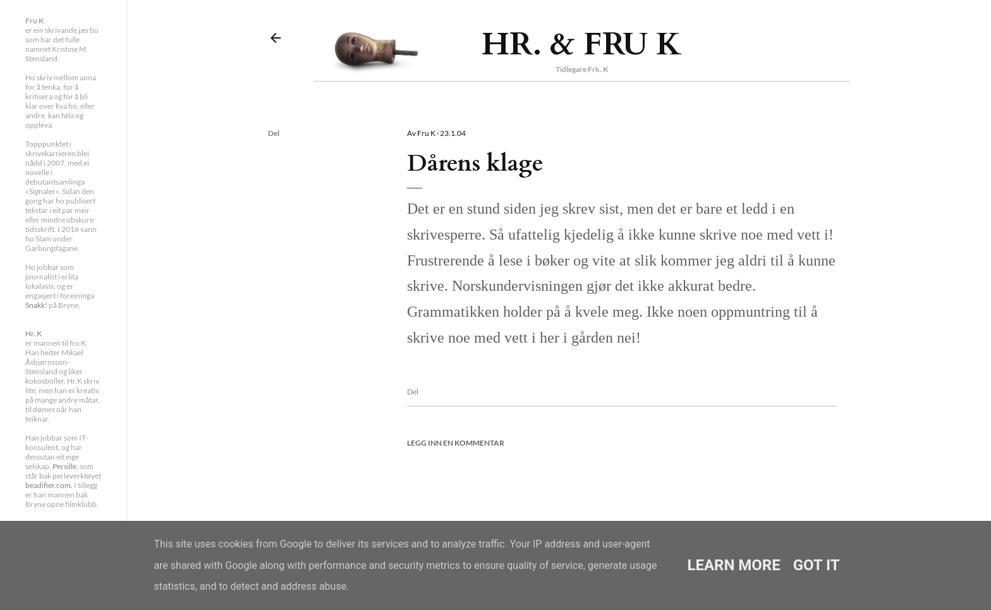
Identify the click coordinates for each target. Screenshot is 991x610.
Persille (64, 466)
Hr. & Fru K (582, 44)
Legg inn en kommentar (455, 443)
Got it (816, 565)
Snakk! (36, 305)
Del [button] (273, 133)
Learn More (733, 565)
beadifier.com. (49, 485)
